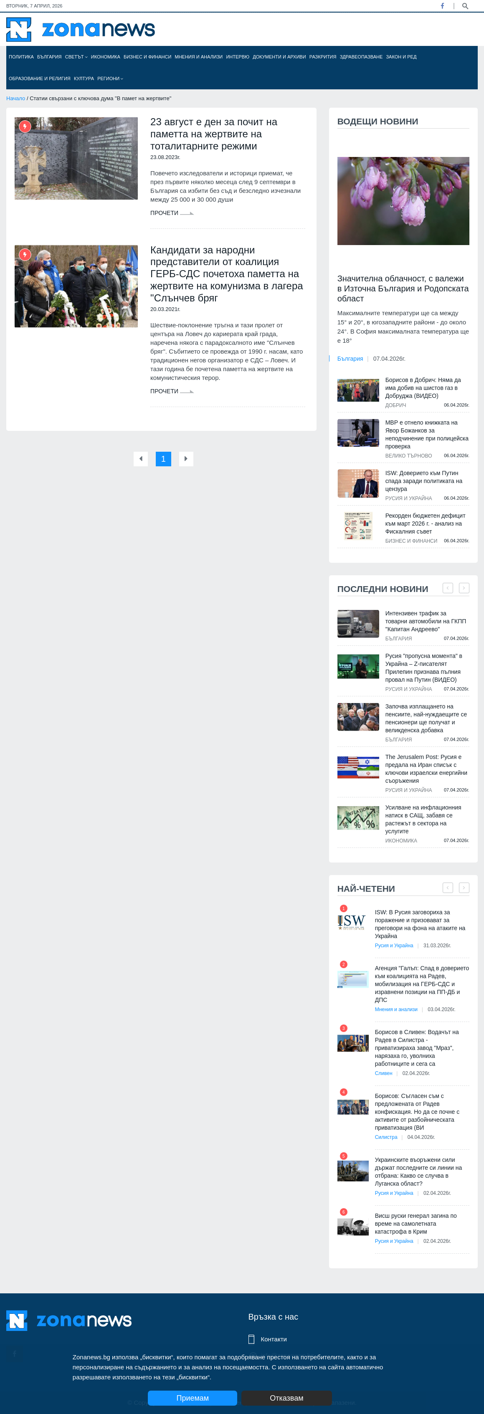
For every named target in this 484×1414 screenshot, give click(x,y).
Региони (110, 78)
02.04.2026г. (416, 1073)
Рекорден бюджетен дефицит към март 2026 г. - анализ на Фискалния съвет (425, 523)
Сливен (384, 1073)
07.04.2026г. (389, 358)
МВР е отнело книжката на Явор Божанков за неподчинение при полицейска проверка (427, 434)
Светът (76, 56)
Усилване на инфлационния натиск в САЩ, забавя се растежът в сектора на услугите (423, 819)
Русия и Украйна (408, 498)
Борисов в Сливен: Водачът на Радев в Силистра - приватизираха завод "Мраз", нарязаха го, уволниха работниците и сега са (417, 1048)
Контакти (274, 1339)
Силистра (386, 1137)
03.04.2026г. (441, 1009)
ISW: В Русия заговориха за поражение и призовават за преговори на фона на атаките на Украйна (420, 924)
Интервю (237, 56)
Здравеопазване (361, 56)
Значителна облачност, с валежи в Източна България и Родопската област (403, 288)
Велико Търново (408, 456)
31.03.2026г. (437, 946)
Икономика (105, 56)
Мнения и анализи (199, 56)
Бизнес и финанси (147, 56)
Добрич (395, 405)
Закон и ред (401, 56)
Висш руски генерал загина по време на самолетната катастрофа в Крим (416, 1223)
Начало (15, 98)
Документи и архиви (279, 56)
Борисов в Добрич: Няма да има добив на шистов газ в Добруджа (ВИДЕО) (423, 388)
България (49, 56)
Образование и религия (40, 78)
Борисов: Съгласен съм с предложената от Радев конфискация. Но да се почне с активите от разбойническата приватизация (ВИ (417, 1112)
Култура (84, 78)
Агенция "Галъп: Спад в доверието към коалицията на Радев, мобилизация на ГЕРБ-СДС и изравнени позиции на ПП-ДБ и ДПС (422, 984)
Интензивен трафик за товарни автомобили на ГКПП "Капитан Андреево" (425, 621)
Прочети (172, 213)
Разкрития (323, 56)
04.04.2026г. (421, 1137)
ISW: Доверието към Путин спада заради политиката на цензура (424, 481)
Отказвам (286, 1398)
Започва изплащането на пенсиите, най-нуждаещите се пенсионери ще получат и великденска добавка (426, 718)
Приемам (192, 1398)
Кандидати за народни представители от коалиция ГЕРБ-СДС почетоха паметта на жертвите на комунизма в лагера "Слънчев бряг (226, 274)
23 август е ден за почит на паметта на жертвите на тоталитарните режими (213, 134)
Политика (21, 56)
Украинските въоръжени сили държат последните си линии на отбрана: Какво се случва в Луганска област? (418, 1171)
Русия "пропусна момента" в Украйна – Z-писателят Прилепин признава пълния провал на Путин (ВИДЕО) (423, 668)
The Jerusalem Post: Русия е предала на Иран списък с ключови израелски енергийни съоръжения (426, 769)
